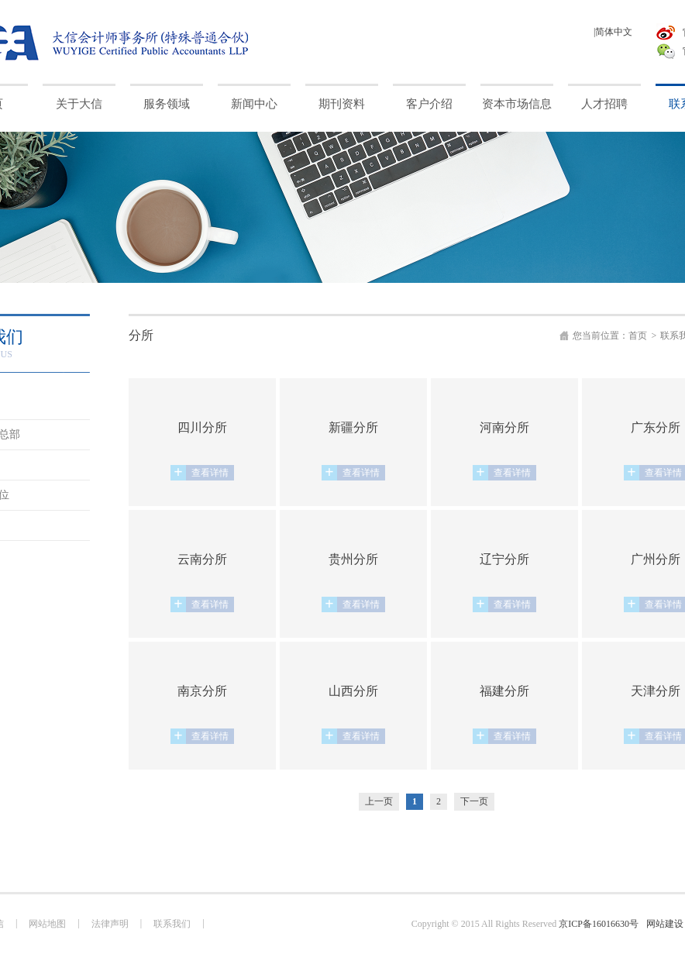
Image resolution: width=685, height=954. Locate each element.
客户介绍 (429, 104)
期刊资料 (341, 104)
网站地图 (47, 923)
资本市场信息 (517, 104)
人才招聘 (604, 104)
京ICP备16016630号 (599, 923)
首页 (637, 335)
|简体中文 (613, 31)
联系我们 (172, 923)
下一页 (474, 801)
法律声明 (110, 923)
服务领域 (166, 104)
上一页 (379, 801)
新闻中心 (254, 104)
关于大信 (79, 104)
